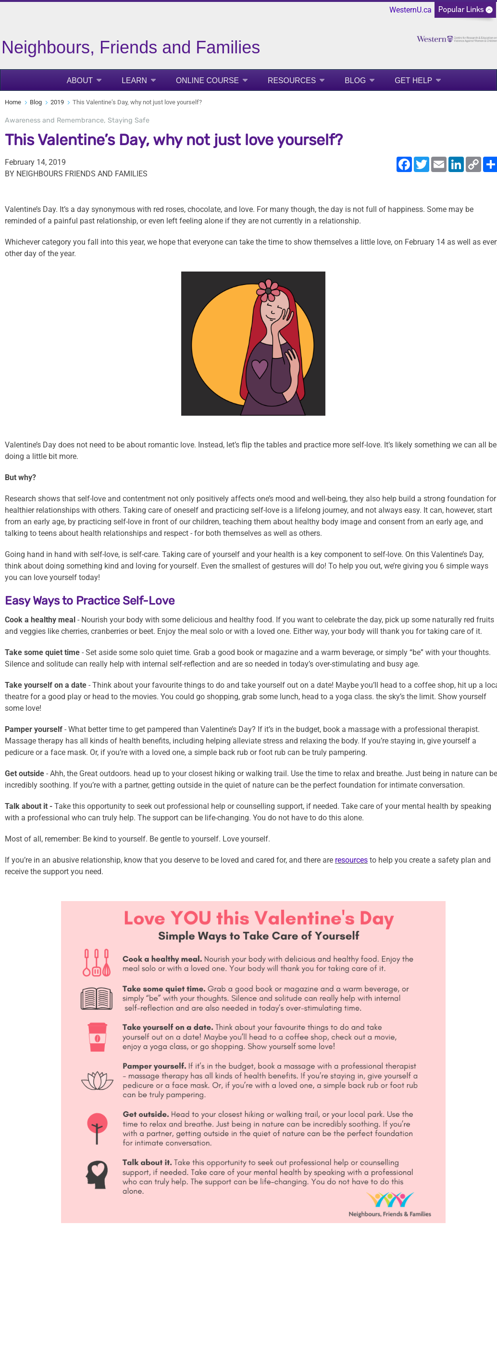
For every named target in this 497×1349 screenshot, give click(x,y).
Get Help (413, 80)
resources (351, 860)
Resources (292, 80)
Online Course (207, 80)
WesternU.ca (410, 9)
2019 (57, 102)
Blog (355, 80)
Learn (134, 80)
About (80, 80)
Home (13, 102)
